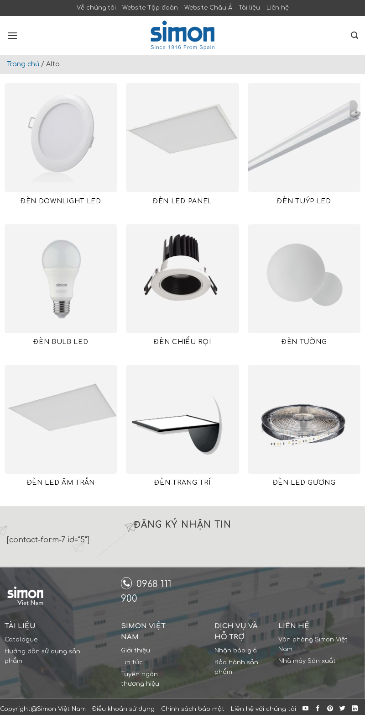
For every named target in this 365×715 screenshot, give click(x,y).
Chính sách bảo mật (192, 709)
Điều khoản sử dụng (123, 709)
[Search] (354, 35)
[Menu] (12, 35)
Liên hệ (277, 8)
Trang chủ (23, 64)
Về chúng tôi (96, 8)
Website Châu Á (208, 8)
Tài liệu (249, 8)
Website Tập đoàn (150, 8)
